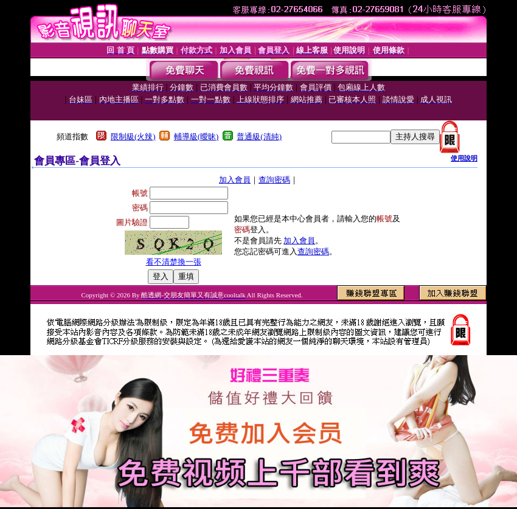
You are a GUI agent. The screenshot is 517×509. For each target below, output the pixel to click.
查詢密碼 (274, 179)
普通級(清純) (259, 136)
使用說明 (464, 158)
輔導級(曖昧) (196, 136)
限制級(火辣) (133, 136)
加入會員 (235, 179)
